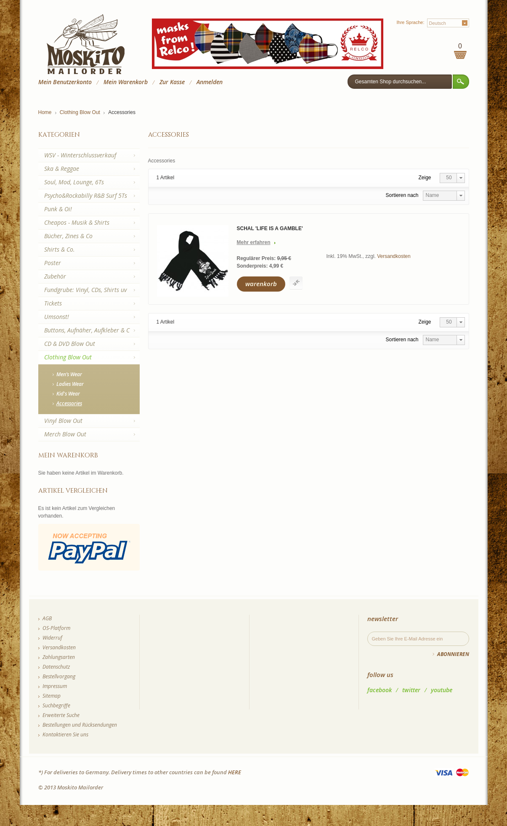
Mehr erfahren (254, 242)
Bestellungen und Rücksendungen (79, 724)
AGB (47, 618)
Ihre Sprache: (410, 22)
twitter (411, 690)
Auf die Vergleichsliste (296, 282)
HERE (234, 772)
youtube (441, 690)
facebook (379, 690)
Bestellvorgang (58, 676)
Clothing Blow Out (80, 112)
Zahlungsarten (58, 657)
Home (45, 112)
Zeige (425, 178)
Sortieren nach (401, 195)
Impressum (54, 686)
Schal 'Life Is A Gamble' (270, 228)
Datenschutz (56, 666)
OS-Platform (56, 628)
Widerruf (52, 637)
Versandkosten (393, 256)
